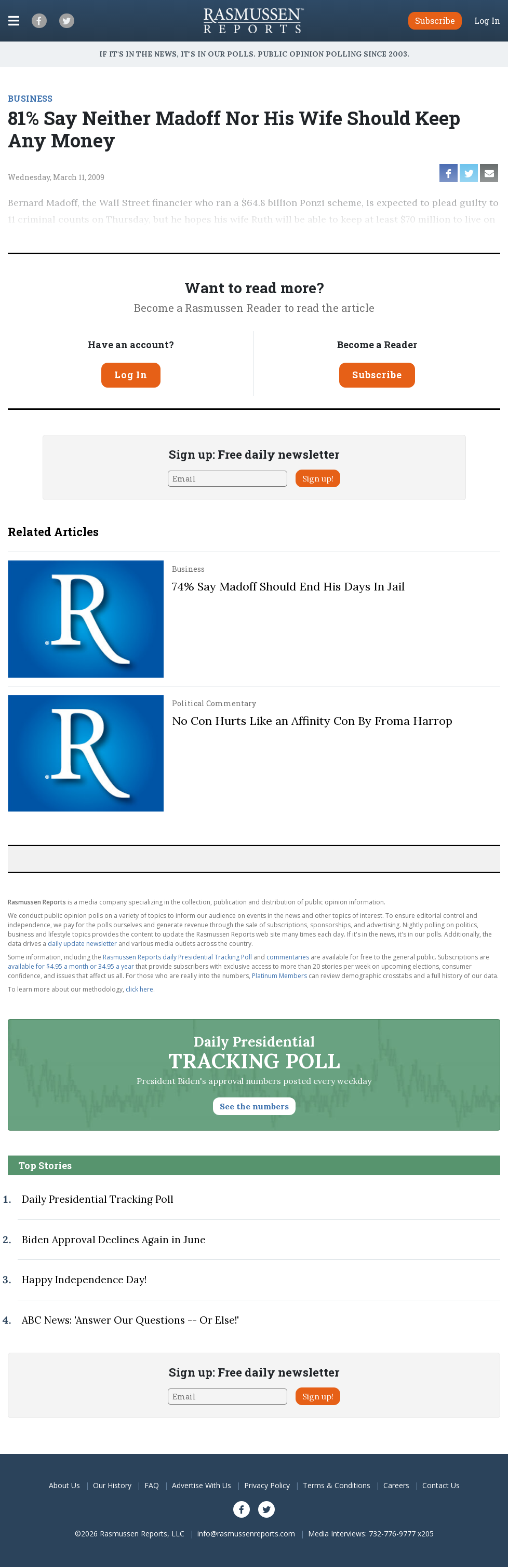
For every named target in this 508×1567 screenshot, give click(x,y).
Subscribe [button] (435, 20)
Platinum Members (279, 975)
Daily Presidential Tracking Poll (97, 1199)
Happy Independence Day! (84, 1279)
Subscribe (377, 374)
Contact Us (441, 1485)
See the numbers (254, 1106)
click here (139, 989)
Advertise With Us (201, 1485)
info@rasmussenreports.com (246, 1533)
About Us (64, 1485)
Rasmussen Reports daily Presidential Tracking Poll (177, 957)
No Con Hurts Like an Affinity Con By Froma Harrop (312, 720)
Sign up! (317, 478)
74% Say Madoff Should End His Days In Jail (288, 586)
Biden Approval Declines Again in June (114, 1239)
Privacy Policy (267, 1485)
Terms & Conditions (336, 1485)
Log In (487, 21)
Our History (112, 1485)
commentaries (287, 957)
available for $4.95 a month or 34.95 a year (71, 966)
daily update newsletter (82, 943)
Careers (396, 1485)
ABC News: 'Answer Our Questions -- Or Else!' (130, 1320)
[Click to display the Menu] (14, 21)
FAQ (151, 1485)
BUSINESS (30, 98)
